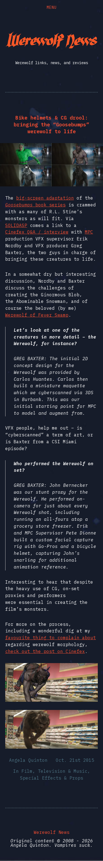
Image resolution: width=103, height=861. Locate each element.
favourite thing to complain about (50, 637)
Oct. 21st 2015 (75, 760)
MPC (89, 232)
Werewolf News (51, 832)
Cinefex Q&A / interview (36, 232)
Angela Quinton (28, 760)
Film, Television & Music (54, 771)
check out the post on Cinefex (45, 651)
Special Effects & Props (51, 778)
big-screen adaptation (45, 198)
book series (35, 205)
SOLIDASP (16, 225)
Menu (52, 7)
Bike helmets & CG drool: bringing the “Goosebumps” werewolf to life (51, 125)
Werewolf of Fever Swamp (36, 315)
